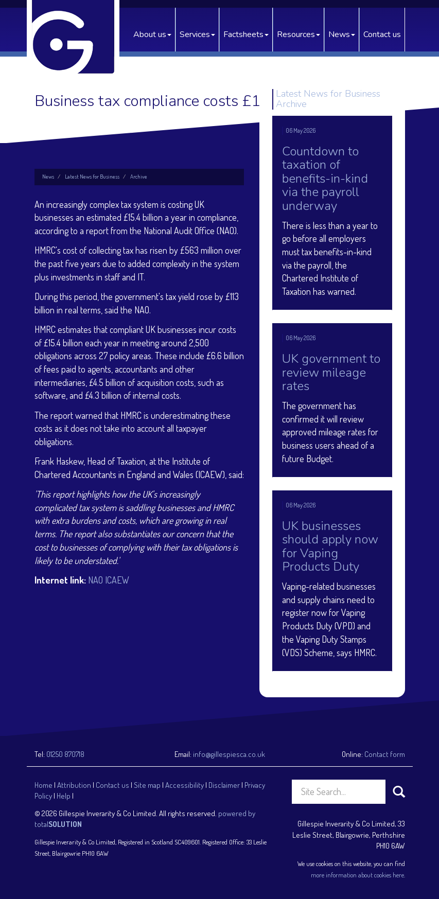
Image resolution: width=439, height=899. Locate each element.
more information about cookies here (357, 875)
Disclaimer (224, 785)
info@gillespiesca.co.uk (229, 754)
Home (43, 785)
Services (197, 34)
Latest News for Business (92, 176)
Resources (298, 34)
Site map (147, 785)
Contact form (384, 754)
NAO (95, 580)
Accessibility (184, 785)
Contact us (382, 34)
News (341, 34)
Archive (138, 176)
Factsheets (246, 34)
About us (152, 34)
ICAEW (117, 580)
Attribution (74, 785)
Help (64, 796)
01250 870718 (65, 754)
